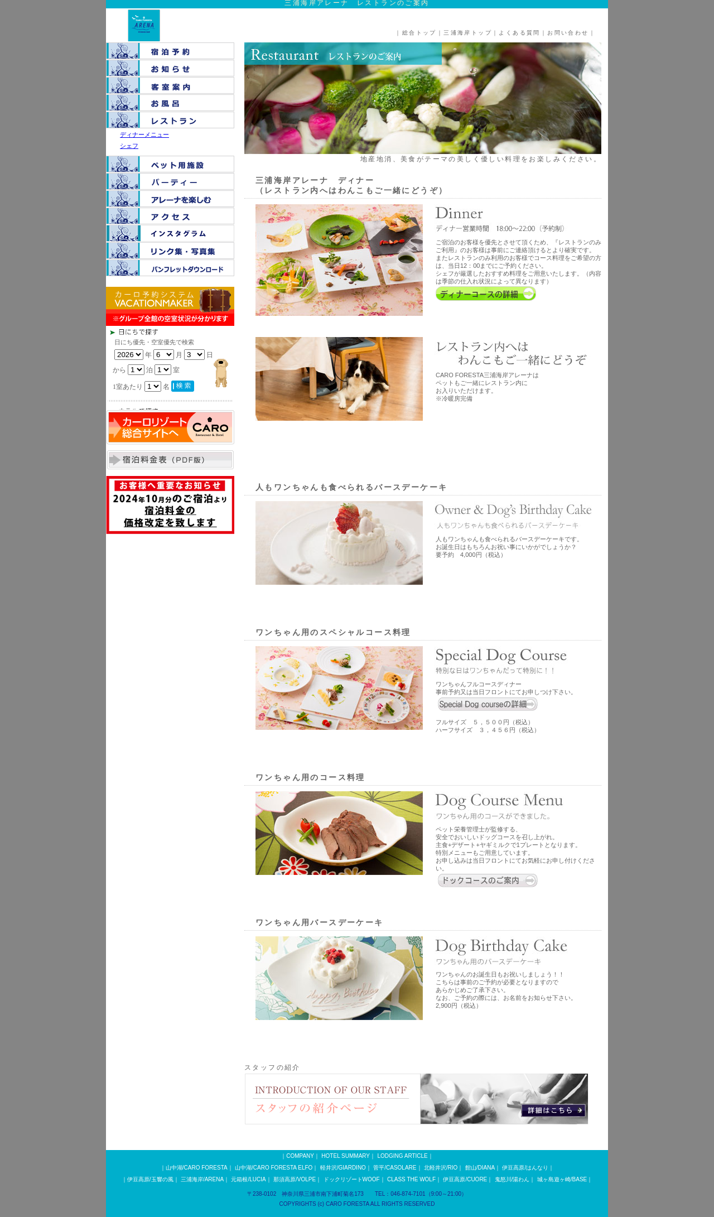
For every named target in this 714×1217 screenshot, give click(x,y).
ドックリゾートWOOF (352, 1179)
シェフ (129, 145)
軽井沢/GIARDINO (343, 1168)
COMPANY (300, 1156)
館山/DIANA (480, 1168)
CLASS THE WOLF (411, 1179)
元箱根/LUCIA (248, 1179)
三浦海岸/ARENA (202, 1179)
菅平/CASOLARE (394, 1168)
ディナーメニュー (144, 134)
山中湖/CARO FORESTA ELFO (273, 1168)
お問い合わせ (567, 33)
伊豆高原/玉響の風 (150, 1179)
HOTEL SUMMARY (345, 1156)
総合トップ (419, 33)
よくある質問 (519, 33)
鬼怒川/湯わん (512, 1179)
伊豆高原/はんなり (525, 1168)
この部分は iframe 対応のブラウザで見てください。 (189, 368)
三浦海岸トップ (467, 33)
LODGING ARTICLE (402, 1156)
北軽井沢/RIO (441, 1168)
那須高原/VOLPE (294, 1179)
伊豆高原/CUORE (465, 1179)
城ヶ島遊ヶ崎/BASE (562, 1179)
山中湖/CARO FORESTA (197, 1168)
